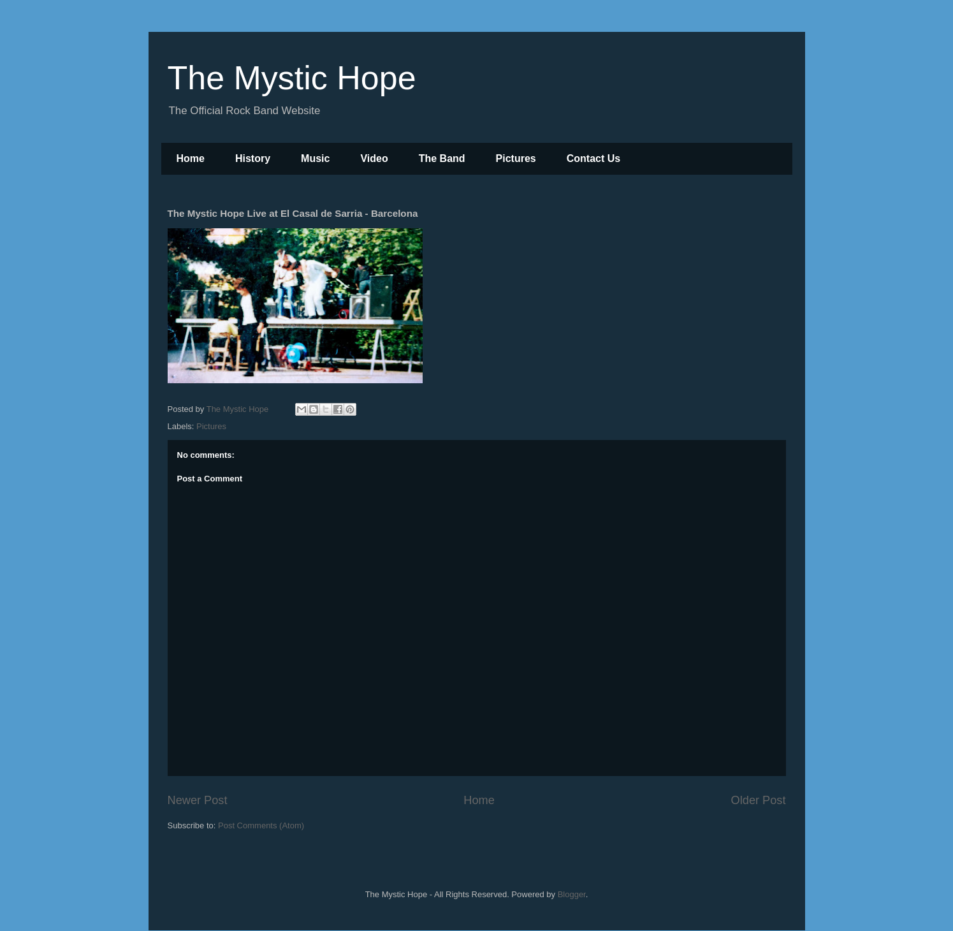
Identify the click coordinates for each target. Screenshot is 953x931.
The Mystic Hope (292, 77)
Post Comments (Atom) (261, 825)
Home (191, 158)
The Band (442, 158)
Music (315, 158)
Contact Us (593, 158)
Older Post (758, 800)
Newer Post (198, 800)
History (252, 158)
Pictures (516, 158)
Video (374, 158)
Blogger (572, 894)
